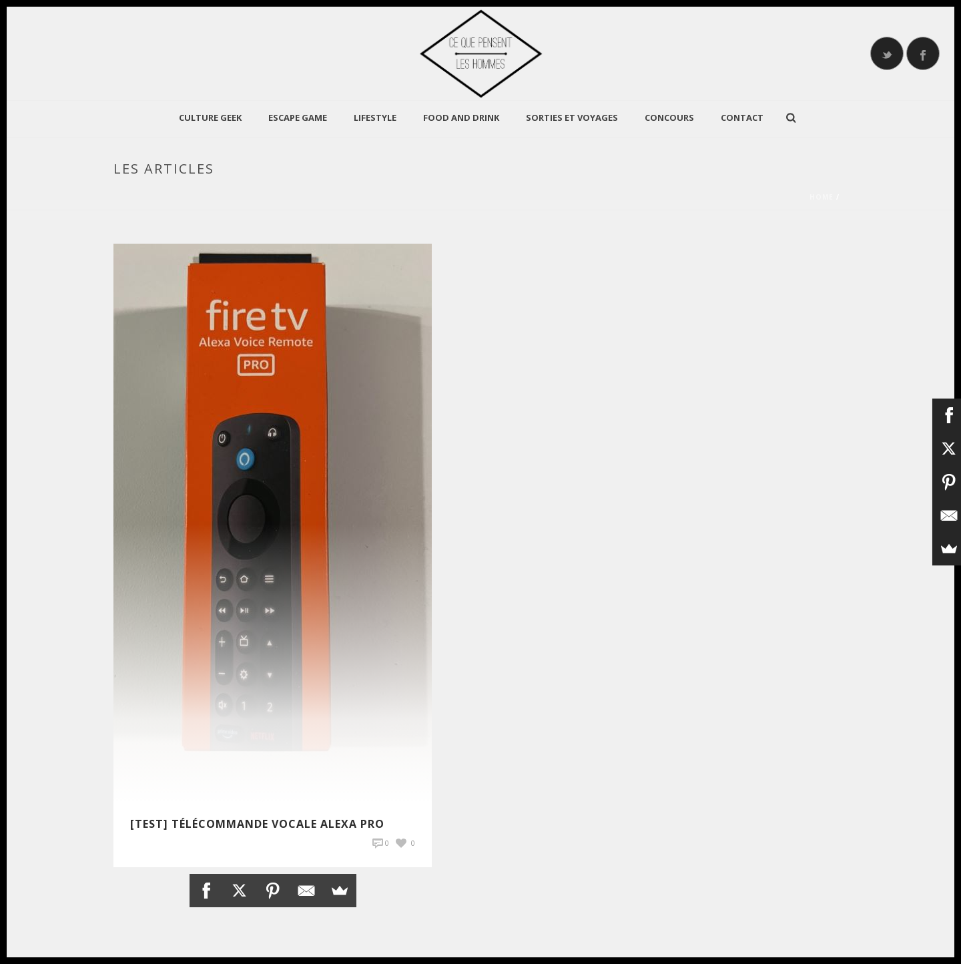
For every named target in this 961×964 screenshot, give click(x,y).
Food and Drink (461, 117)
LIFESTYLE (375, 117)
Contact (742, 117)
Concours (669, 117)
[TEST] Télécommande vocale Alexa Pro (257, 823)
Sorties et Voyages (572, 117)
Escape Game (297, 117)
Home (822, 197)
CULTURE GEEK (210, 117)
